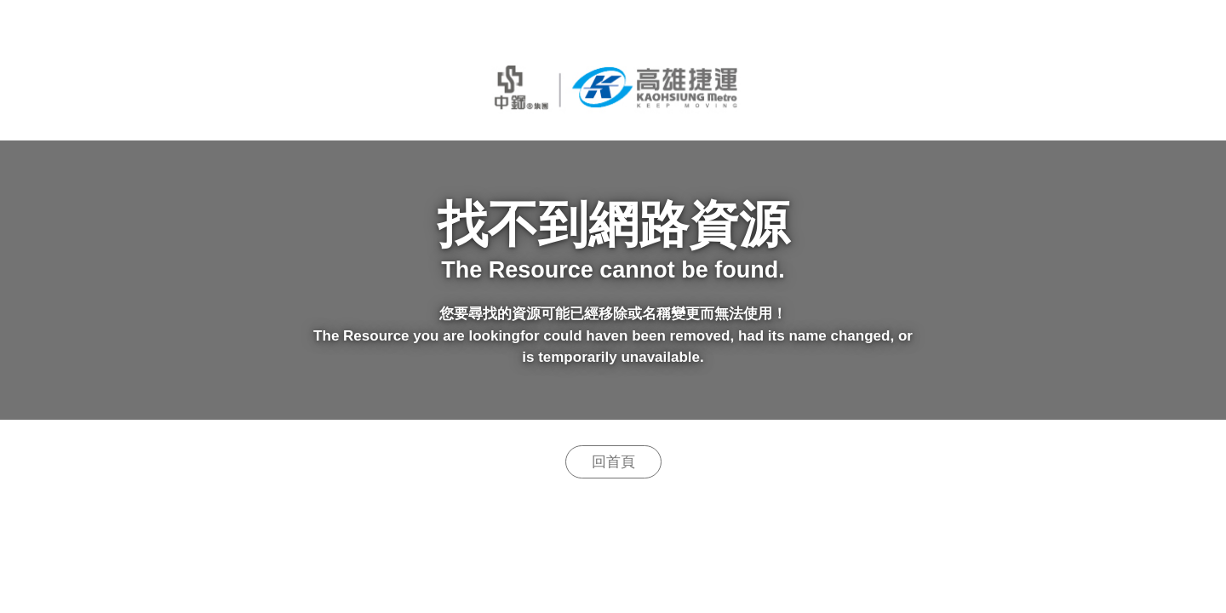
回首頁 (613, 462)
